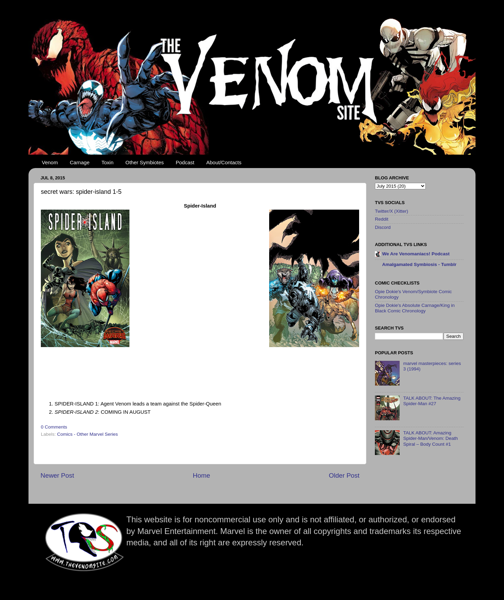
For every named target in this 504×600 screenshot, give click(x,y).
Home (201, 475)
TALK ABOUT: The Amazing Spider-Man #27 (431, 401)
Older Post (344, 475)
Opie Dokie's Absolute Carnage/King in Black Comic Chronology (415, 308)
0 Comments (54, 427)
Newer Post (57, 475)
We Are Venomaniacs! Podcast (416, 253)
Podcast (185, 162)
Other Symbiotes (144, 162)
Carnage (80, 162)
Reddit (381, 219)
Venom (50, 162)
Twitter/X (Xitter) (391, 211)
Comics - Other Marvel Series (87, 434)
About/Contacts (224, 162)
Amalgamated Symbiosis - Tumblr (419, 264)
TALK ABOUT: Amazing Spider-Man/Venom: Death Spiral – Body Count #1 (430, 438)
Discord (383, 227)
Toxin (108, 162)
